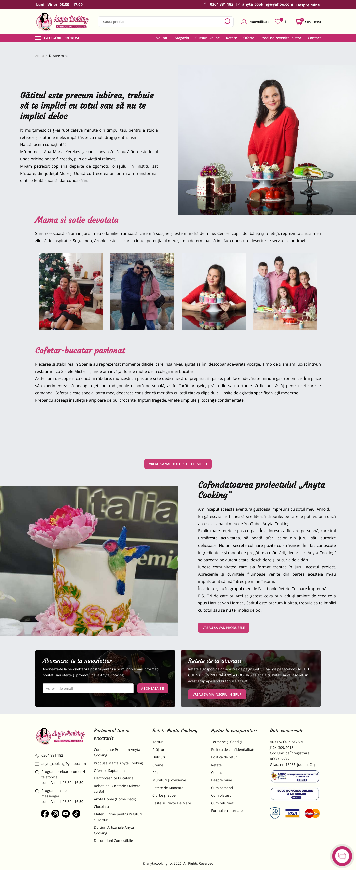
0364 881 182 (49, 755)
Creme (157, 765)
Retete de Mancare (167, 788)
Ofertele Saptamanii (110, 770)
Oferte (248, 38)
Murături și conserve (169, 780)
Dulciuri (158, 757)
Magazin (182, 38)
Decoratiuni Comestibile (113, 840)
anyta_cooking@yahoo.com (60, 763)
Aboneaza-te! (152, 688)
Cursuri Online (207, 38)
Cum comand (222, 788)
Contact (314, 38)
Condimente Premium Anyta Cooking (117, 752)
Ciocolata (101, 806)
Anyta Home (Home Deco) (115, 799)
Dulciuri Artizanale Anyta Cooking (114, 830)
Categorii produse (62, 38)
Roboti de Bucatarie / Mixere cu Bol (117, 789)
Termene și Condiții (227, 742)
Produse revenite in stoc (280, 38)
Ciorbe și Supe (164, 795)
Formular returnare (227, 810)
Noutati (162, 38)
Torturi (158, 742)
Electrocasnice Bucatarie (113, 778)
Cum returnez (222, 803)
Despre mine (221, 780)
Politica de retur (224, 757)
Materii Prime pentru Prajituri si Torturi (118, 817)
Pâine (156, 772)
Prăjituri (158, 749)
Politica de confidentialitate (233, 749)
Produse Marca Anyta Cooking (118, 763)
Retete (231, 38)
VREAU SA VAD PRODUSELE (224, 627)
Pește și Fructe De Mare (171, 803)
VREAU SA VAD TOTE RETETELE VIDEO (178, 464)
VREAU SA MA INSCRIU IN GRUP (217, 694)
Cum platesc (221, 795)
